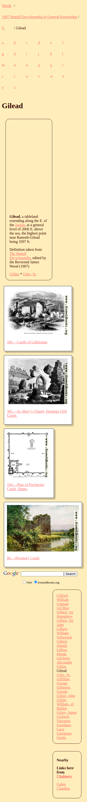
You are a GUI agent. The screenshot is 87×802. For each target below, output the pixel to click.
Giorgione (64, 733)
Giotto (61, 738)
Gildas (14, 274)
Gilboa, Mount (62, 652)
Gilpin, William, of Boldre (65, 704)
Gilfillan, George (63, 681)
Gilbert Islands (62, 643)
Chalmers (64, 776)
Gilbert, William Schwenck (64, 633)
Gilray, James (67, 712)
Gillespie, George (64, 689)
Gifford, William (63, 597)
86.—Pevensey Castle (23, 558)
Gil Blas (63, 608)
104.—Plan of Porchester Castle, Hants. (25, 487)
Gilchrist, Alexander (64, 660)
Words (6, 6)
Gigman (63, 604)
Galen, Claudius (63, 786)
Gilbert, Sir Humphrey (65, 614)
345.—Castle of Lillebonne (27, 342)
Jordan (20, 225)
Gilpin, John (66, 696)
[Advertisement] (43, 166)
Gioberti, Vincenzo (64, 719)
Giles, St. (30, 274)
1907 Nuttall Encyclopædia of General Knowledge (39, 17)
